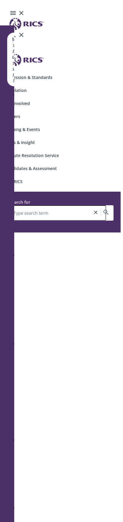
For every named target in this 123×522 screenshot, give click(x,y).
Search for (19, 202)
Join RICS (14, 181)
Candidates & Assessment (31, 168)
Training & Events (22, 129)
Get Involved (17, 103)
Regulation (16, 90)
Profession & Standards (28, 77)
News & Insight (20, 142)
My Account (14, 59)
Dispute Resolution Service (32, 155)
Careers (12, 116)
